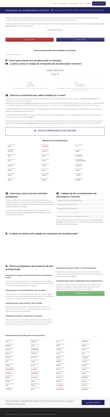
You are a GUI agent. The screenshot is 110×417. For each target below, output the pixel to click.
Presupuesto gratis (30, 39)
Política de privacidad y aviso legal (46, 414)
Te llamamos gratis (80, 39)
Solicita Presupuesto (80, 293)
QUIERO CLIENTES (93, 402)
